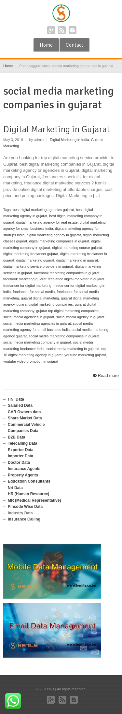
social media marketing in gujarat (73, 349)
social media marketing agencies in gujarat (37, 323)
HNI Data (16, 399)
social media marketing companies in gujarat (64, 336)
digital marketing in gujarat (77, 260)
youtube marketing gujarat (85, 355)
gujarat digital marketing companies (45, 304)
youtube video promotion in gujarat (30, 361)
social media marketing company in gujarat (37, 342)
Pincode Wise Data (25, 506)
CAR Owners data (24, 412)
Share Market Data (25, 418)
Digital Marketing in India (69, 140)
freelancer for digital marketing (27, 285)
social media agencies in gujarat (28, 317)
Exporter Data (21, 450)
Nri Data (15, 488)
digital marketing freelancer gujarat (30, 254)
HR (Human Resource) (28, 494)
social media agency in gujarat (80, 317)
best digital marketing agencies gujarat (43, 210)
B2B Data (16, 437)
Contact (74, 45)
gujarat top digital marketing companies (67, 311)
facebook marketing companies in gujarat (67, 273)
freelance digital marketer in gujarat (76, 279)
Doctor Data (19, 462)
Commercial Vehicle (26, 424)
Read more (108, 375)
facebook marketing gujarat (25, 279)
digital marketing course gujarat (77, 248)
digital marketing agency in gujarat (54, 235)
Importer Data (20, 456)
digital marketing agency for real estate (47, 222)
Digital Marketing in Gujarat (56, 129)
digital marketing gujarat (35, 260)
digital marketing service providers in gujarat (38, 266)
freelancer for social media (34, 292)
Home (46, 45)
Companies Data (23, 430)
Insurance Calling (24, 519)
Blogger (72, 30)
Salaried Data (20, 405)
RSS (62, 30)
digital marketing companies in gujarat (59, 241)
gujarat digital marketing (40, 298)
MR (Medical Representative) (34, 500)
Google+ (51, 30)
